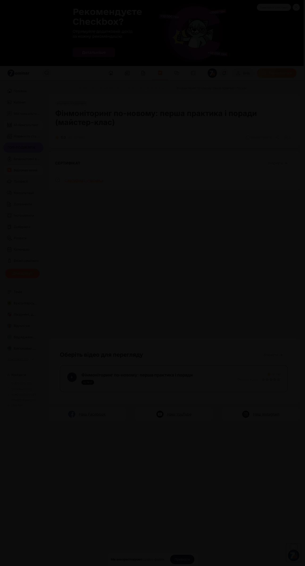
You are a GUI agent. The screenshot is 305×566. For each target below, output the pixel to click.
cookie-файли (153, 559)
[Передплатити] (277, 73)
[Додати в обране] (287, 137)
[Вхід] (243, 73)
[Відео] (69, 88)
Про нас (14, 405)
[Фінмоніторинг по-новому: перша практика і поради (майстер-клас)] (124, 88)
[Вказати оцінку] (263, 379)
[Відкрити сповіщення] (224, 73)
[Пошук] (46, 73)
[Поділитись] (278, 137)
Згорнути (278, 163)
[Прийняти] (182, 559)
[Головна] (53, 88)
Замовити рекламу (274, 7)
